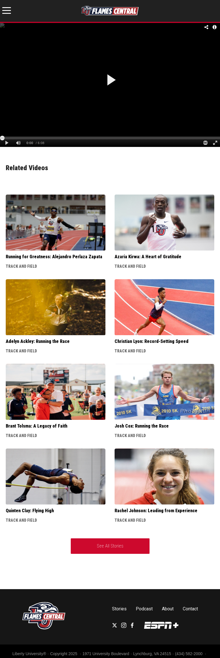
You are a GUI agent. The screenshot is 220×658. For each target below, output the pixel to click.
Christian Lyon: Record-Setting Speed (151, 341)
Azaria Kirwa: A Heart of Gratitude (148, 256)
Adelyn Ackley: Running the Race (38, 341)
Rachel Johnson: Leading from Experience (156, 510)
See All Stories (110, 546)
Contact (190, 609)
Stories (119, 609)
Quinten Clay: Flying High (30, 510)
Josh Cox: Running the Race (142, 426)
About (168, 609)
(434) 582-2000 (189, 653)
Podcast (144, 609)
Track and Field (21, 266)
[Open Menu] (6, 11)
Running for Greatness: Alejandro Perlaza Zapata (54, 256)
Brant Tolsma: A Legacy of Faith (36, 426)
